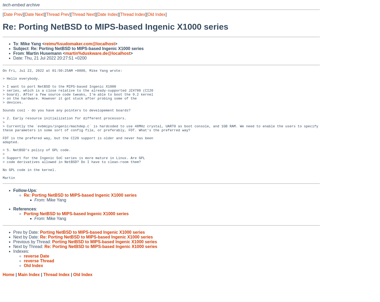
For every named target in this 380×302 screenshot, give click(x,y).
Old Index (157, 14)
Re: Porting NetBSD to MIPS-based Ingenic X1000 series (80, 217)
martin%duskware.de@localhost (97, 53)
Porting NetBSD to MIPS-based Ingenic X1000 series (76, 236)
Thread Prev (58, 14)
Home (8, 297)
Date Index (107, 14)
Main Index (29, 297)
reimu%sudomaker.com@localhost (80, 44)
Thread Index (132, 14)
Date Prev (13, 14)
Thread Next (83, 14)
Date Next (34, 14)
